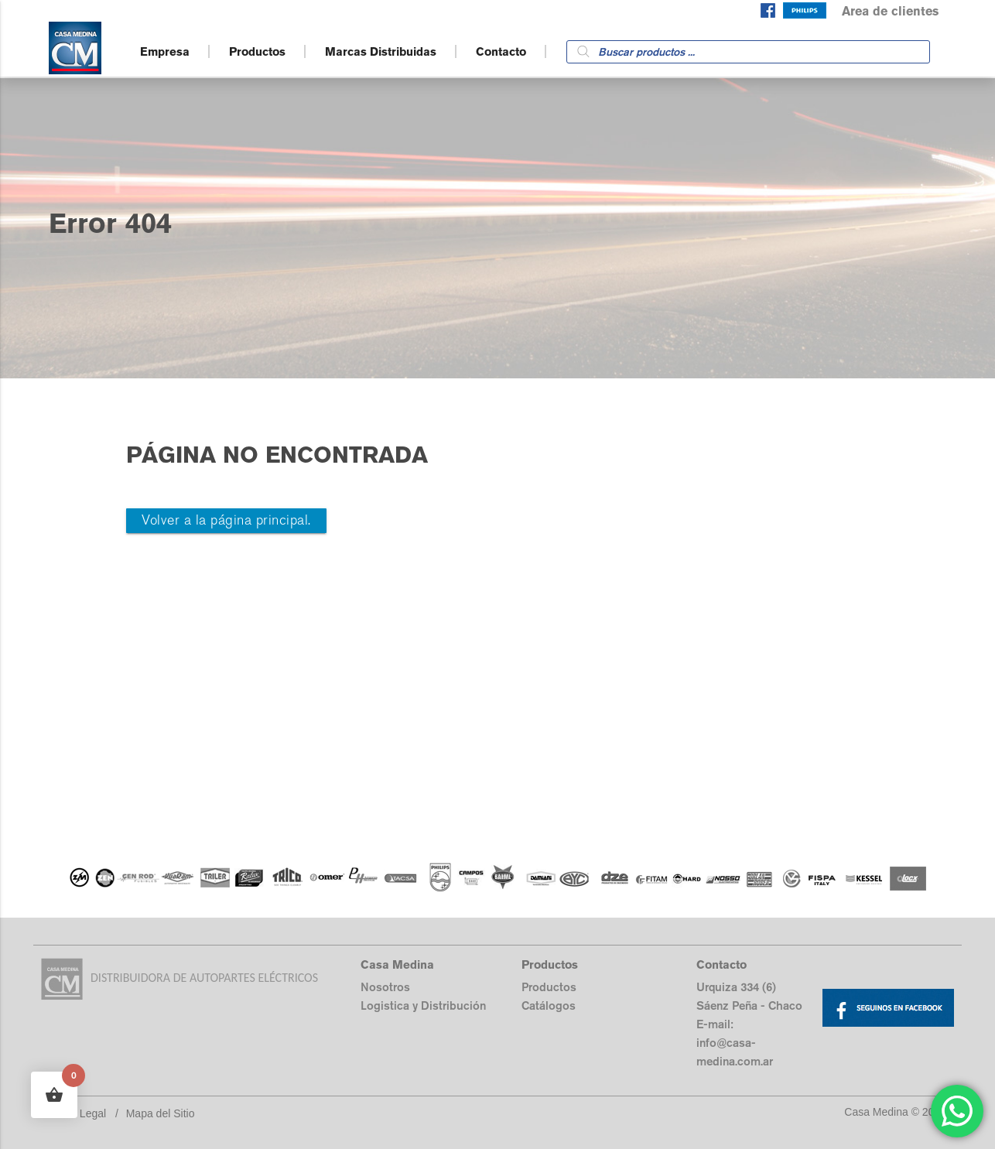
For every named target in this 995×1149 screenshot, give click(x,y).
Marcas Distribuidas (380, 51)
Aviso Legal (78, 1113)
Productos (257, 51)
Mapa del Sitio (160, 1113)
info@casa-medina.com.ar (734, 1052)
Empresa (165, 51)
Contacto (501, 51)
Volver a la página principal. (226, 520)
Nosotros (385, 986)
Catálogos (548, 1005)
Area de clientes (890, 11)
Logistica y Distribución (423, 1005)
